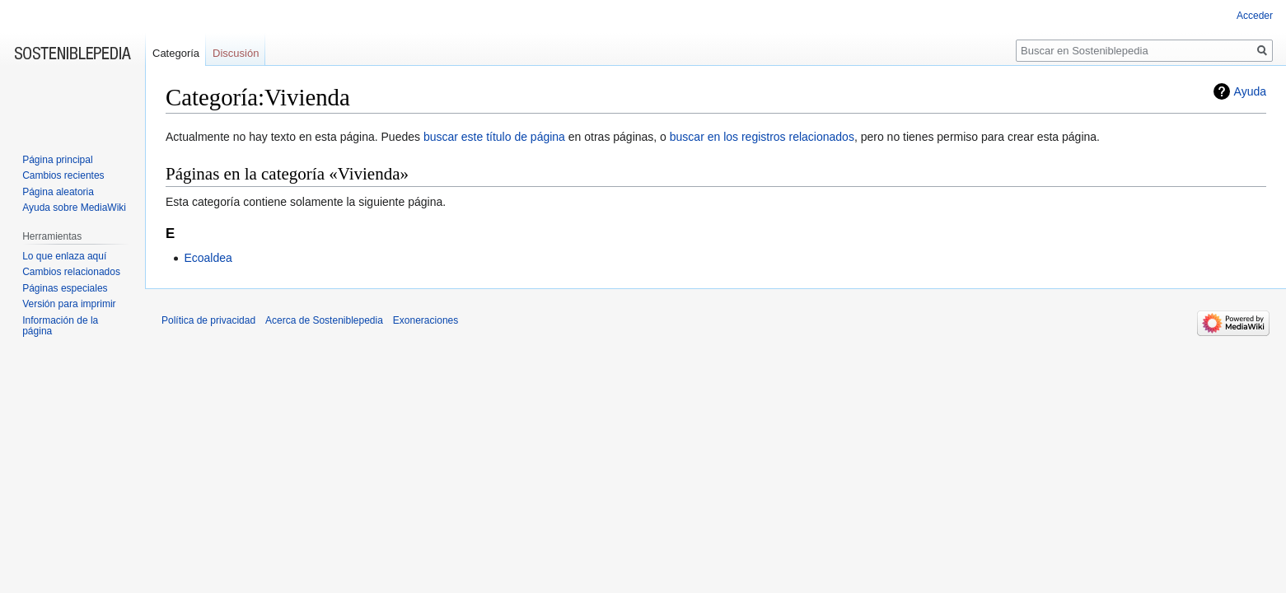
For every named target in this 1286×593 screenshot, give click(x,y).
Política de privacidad (208, 320)
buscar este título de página (494, 136)
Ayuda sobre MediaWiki (74, 207)
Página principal (57, 160)
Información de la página (60, 326)
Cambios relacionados (71, 272)
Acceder (1255, 15)
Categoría (175, 53)
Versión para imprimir (68, 304)
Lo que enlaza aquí (64, 256)
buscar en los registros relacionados (762, 136)
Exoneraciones (425, 320)
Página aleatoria (58, 192)
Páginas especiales (64, 288)
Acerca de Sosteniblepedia (324, 320)
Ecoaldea (207, 257)
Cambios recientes (63, 175)
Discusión (236, 53)
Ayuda (1250, 91)
